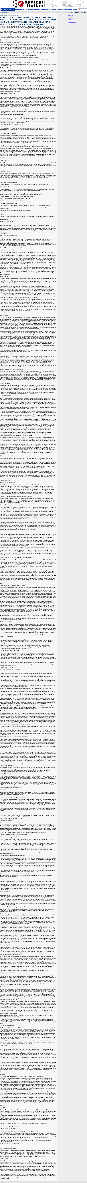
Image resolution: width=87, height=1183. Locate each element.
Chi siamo (25, 9)
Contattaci (73, 9)
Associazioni (51, 9)
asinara (69, 19)
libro (68, 20)
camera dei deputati (72, 22)
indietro (60, 1182)
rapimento (70, 16)
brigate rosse (70, 15)
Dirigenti (40, 9)
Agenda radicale (80, 9)
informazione (70, 18)
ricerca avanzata (78, 4)
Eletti (45, 9)
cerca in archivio (4, 12)
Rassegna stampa (65, 9)
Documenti (32, 9)
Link (57, 9)
